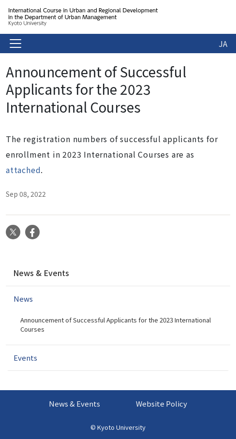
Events (25, 357)
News (23, 298)
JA (223, 43)
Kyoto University (121, 427)
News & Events (41, 272)
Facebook (32, 232)
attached (23, 170)
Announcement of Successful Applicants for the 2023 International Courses (115, 324)
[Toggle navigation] (15, 43)
